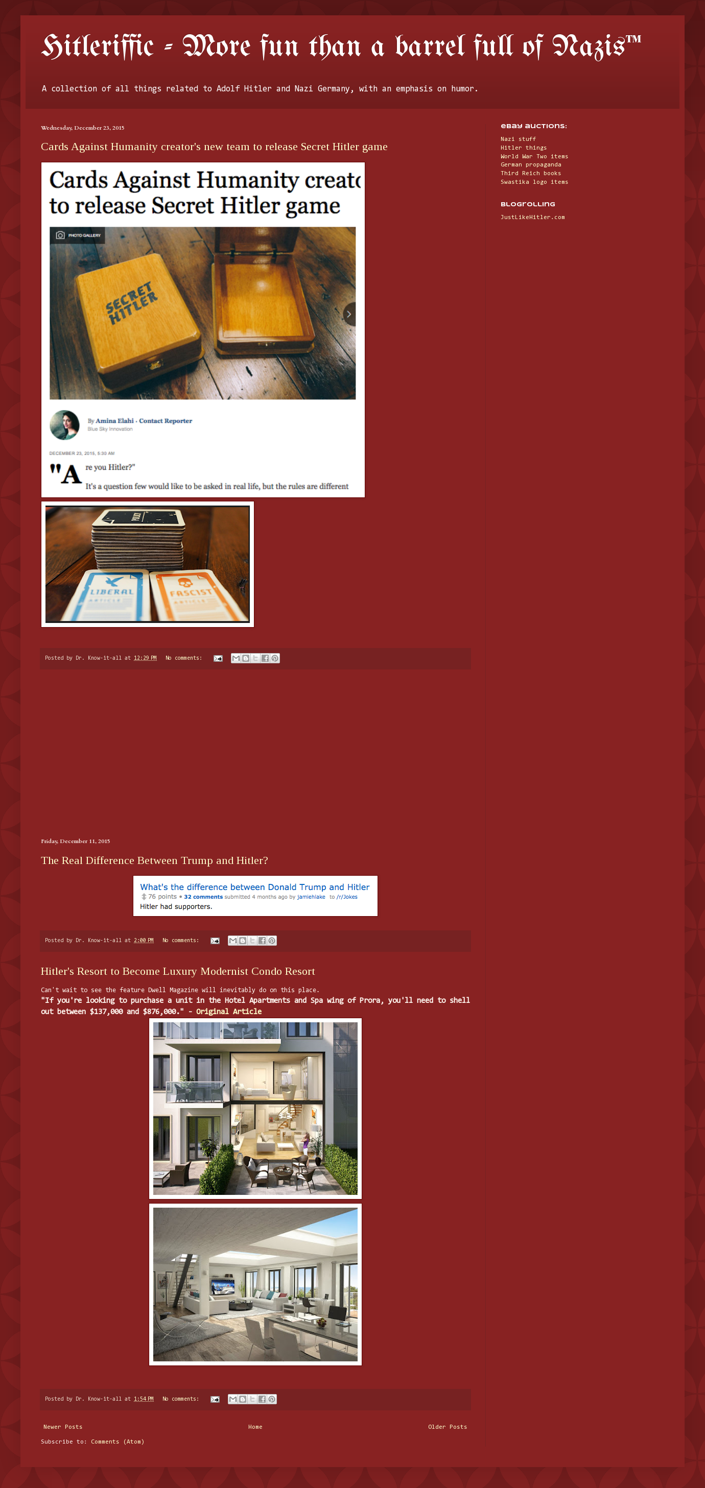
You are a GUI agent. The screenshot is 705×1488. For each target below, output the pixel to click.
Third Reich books (531, 174)
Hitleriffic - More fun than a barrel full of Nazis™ (341, 47)
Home (255, 1427)
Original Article (229, 1012)
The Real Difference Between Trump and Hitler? (154, 860)
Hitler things (524, 148)
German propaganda (531, 165)
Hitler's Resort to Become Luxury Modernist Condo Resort (178, 971)
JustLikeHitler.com (533, 217)
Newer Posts (63, 1427)
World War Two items (535, 157)
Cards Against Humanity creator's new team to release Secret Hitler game (214, 146)
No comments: (185, 658)
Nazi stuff (518, 139)
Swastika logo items (535, 182)
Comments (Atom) (118, 1442)
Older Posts (447, 1427)
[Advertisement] (255, 753)
